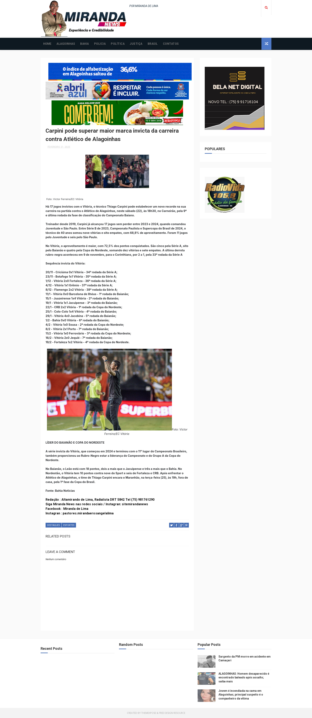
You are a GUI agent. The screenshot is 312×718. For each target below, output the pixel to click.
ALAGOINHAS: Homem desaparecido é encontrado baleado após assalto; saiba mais (243, 677)
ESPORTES (68, 525)
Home (47, 43)
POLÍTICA (118, 43)
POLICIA (100, 43)
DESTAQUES (53, 525)
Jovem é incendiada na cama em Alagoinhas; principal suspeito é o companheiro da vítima (240, 694)
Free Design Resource (172, 713)
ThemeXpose (148, 713)
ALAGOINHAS (66, 43)
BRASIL (153, 43)
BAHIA (84, 43)
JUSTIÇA (136, 43)
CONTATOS (171, 43)
